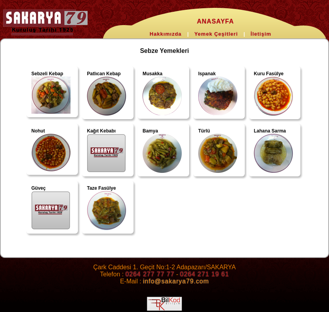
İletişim (261, 34)
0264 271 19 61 (204, 274)
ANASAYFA (215, 21)
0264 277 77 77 (149, 274)
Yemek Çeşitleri (216, 34)
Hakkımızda (166, 34)
